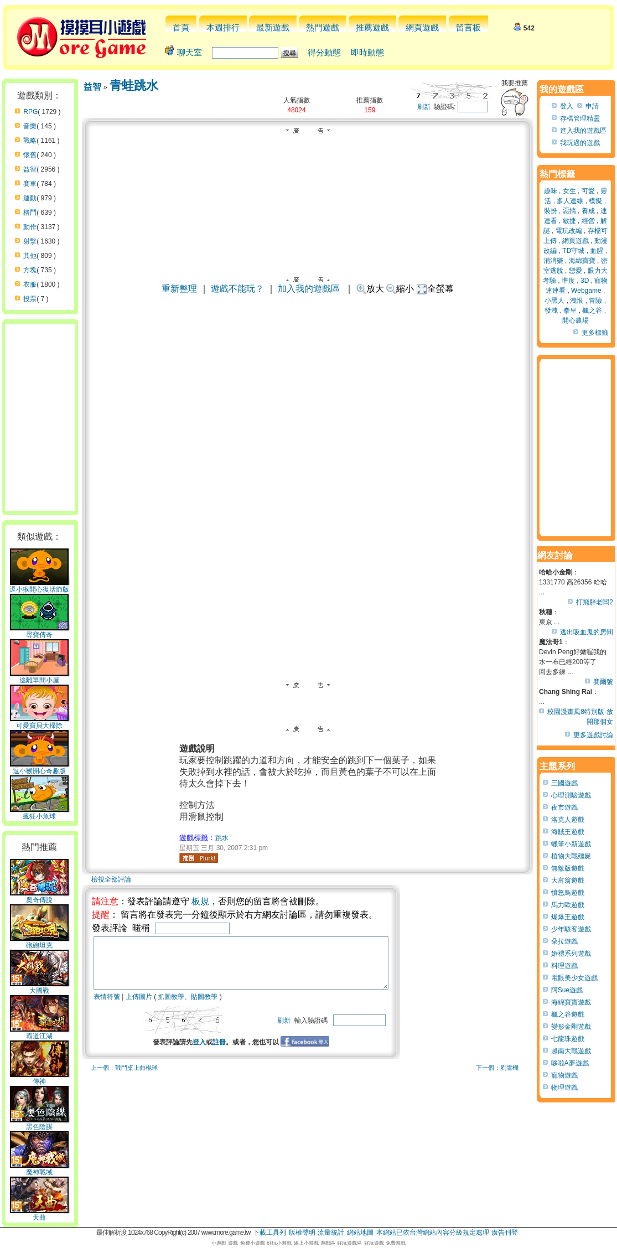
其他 (30, 256)
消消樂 (553, 261)
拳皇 (570, 310)
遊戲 (233, 1243)
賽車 (30, 184)
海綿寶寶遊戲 (571, 1002)
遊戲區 (327, 1243)
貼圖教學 (204, 1007)
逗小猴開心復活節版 (39, 586)
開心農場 (575, 320)
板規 (200, 901)
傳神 (39, 1078)
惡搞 (569, 211)
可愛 (588, 191)
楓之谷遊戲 (567, 1014)
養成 (588, 211)
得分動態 (324, 52)
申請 (592, 106)
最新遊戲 (272, 27)
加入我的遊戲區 (309, 288)
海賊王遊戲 (567, 832)
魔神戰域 (39, 1169)
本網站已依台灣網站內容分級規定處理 (432, 1232)
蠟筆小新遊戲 (571, 844)
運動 (30, 198)
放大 (370, 288)
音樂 (30, 126)
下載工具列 (269, 1232)
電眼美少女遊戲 (574, 978)
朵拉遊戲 (564, 941)
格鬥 (30, 212)
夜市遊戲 (564, 807)
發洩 (551, 310)
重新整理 (179, 288)
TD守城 (573, 251)
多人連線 (570, 201)
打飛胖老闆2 (594, 602)
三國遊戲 (564, 783)
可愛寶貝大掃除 (39, 722)
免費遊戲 (396, 1243)
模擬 (595, 201)
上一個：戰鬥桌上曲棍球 (124, 1077)
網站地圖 (360, 1232)
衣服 (30, 284)
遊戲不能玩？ (237, 288)
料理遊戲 (564, 966)
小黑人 (554, 300)
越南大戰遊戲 (571, 1051)
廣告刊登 (504, 1232)
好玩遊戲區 (349, 1243)
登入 (217, 1052)
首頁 (181, 27)
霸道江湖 (39, 1033)
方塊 (30, 270)
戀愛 (575, 271)
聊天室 (189, 52)
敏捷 (569, 221)
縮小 (400, 288)
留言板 (468, 27)
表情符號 (107, 1007)
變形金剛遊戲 (571, 1026)
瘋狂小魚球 (39, 813)
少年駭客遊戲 (571, 929)
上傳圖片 (139, 1007)
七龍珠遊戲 (567, 1039)
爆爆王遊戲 (567, 917)
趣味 (550, 191)
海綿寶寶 (582, 261)
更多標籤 (595, 332)
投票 (30, 299)
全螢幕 (435, 288)
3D (584, 280)
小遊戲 (218, 1243)
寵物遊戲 (564, 1075)
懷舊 (30, 155)
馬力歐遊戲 (567, 905)
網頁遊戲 (422, 27)
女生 (569, 191)
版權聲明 (302, 1232)
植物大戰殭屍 (571, 856)
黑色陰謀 (39, 1123)
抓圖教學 (171, 1007)
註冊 (236, 1052)
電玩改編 (569, 231)
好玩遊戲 (374, 1243)
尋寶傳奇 (39, 631)
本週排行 (223, 27)
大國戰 (39, 987)
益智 (30, 169)
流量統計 (331, 1232)
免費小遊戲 (252, 1243)
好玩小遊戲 (279, 1243)
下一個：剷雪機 (497, 1077)
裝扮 (550, 211)
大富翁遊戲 (567, 880)
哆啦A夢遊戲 (570, 1063)
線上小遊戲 (306, 1243)
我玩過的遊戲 (580, 143)
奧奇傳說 (39, 896)
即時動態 (367, 52)
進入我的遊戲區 (583, 130)
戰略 (30, 140)
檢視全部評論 (111, 879)
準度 (568, 280)
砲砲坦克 (39, 942)
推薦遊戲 (372, 27)
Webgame (586, 290)
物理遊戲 (564, 1087)
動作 (30, 227)
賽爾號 (603, 682)
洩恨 (576, 300)
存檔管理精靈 (580, 118)
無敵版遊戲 (567, 868)
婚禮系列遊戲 (571, 953)
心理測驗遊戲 (571, 795)
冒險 (595, 300)
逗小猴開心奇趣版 (39, 767)
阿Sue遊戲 (567, 990)
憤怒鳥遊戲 (567, 893)
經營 (588, 221)
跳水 (222, 838)
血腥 (596, 251)
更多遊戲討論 (593, 735)
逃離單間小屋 (39, 677)
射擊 (30, 241)
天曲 (39, 1214)
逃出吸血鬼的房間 (586, 632)
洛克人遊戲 (567, 820)
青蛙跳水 (134, 85)
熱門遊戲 (322, 27)
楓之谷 (592, 310)
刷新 (424, 107)
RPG (30, 112)
